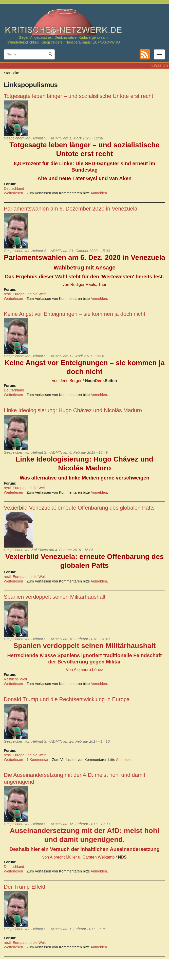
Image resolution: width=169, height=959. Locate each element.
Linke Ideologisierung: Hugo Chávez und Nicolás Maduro (73, 410)
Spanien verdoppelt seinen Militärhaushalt (54, 597)
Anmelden (99, 193)
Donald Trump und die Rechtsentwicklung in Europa (67, 699)
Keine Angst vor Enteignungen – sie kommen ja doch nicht (74, 314)
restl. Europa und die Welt (25, 294)
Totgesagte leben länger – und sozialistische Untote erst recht (78, 96)
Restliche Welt (15, 679)
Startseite (11, 73)
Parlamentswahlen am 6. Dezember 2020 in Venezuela (70, 208)
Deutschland (14, 188)
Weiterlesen (13, 193)
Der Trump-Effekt (24, 887)
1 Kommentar (37, 760)
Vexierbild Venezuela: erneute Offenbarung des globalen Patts (79, 508)
